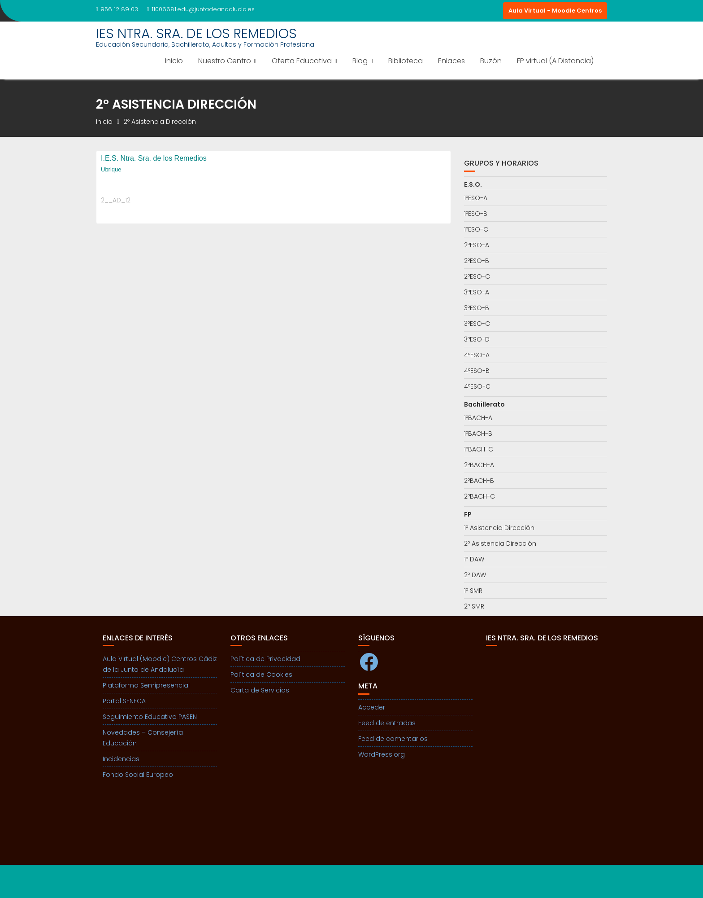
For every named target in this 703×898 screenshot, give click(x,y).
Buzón (491, 61)
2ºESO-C (477, 276)
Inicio (174, 61)
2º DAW (475, 574)
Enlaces (451, 61)
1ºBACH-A (478, 417)
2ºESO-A (476, 245)
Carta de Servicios (259, 690)
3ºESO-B (476, 307)
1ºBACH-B (478, 433)
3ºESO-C (477, 323)
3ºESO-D (477, 339)
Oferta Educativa (302, 61)
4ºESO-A (477, 354)
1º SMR (473, 590)
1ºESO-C (476, 229)
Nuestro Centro (224, 61)
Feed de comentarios (393, 738)
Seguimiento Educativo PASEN (150, 716)
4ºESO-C (477, 386)
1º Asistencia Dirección (499, 527)
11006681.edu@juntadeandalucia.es (201, 9)
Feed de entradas (387, 722)
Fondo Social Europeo (138, 774)
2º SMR (474, 606)
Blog (360, 61)
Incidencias (121, 758)
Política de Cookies (261, 674)
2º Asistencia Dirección (500, 543)
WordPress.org (381, 754)
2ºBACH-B (479, 480)
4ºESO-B (477, 370)
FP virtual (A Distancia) (555, 61)
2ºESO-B (476, 260)
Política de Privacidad (265, 658)
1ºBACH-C (478, 449)
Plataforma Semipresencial (146, 685)
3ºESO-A (476, 292)
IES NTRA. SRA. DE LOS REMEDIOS (196, 33)
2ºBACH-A (479, 464)
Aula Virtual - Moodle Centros (555, 10)
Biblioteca (405, 61)
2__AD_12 (115, 200)
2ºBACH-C (479, 496)
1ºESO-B (475, 213)
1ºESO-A (475, 197)
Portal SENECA (124, 700)
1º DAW (474, 559)
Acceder (371, 707)
